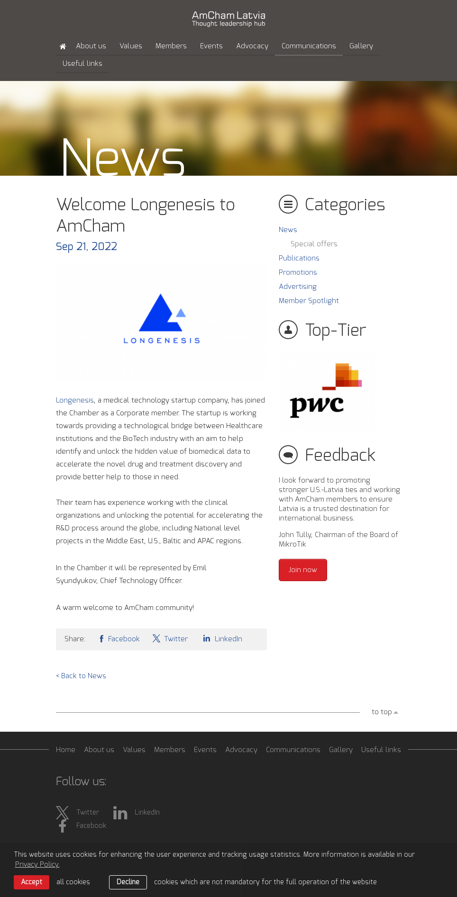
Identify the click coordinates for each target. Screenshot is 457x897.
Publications (299, 258)
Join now (303, 570)
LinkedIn (221, 638)
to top (382, 712)
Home (65, 749)
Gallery (361, 46)
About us (91, 46)
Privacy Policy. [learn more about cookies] (37, 864)
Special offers (314, 244)
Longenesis (75, 400)
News (288, 229)
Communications (309, 46)
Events (211, 46)
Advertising (298, 286)
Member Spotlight (309, 301)
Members (171, 46)
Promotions (298, 272)
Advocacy (252, 46)
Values (130, 46)
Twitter (170, 638)
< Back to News (81, 676)
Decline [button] (128, 882)
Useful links (82, 63)
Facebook (118, 638)
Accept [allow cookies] (31, 882)
